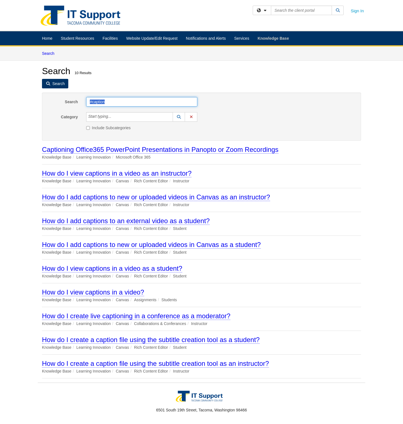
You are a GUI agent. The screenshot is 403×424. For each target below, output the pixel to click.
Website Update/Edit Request (151, 38)
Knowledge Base (273, 38)
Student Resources (77, 38)
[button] (179, 117)
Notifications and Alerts (206, 38)
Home (47, 38)
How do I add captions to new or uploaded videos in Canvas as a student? (151, 244)
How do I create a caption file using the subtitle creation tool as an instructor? (155, 363)
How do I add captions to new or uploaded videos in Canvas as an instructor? (156, 197)
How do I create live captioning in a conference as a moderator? (136, 316)
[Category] (114, 117)
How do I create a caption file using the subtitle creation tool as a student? (151, 339)
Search (50, 53)
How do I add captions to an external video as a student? (126, 221)
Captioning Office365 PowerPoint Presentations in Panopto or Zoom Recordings (160, 149)
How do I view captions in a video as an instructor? (116, 173)
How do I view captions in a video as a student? (112, 268)
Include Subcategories (108, 128)
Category (69, 117)
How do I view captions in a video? (93, 292)
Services (241, 38)
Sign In (357, 10)
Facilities (110, 38)
